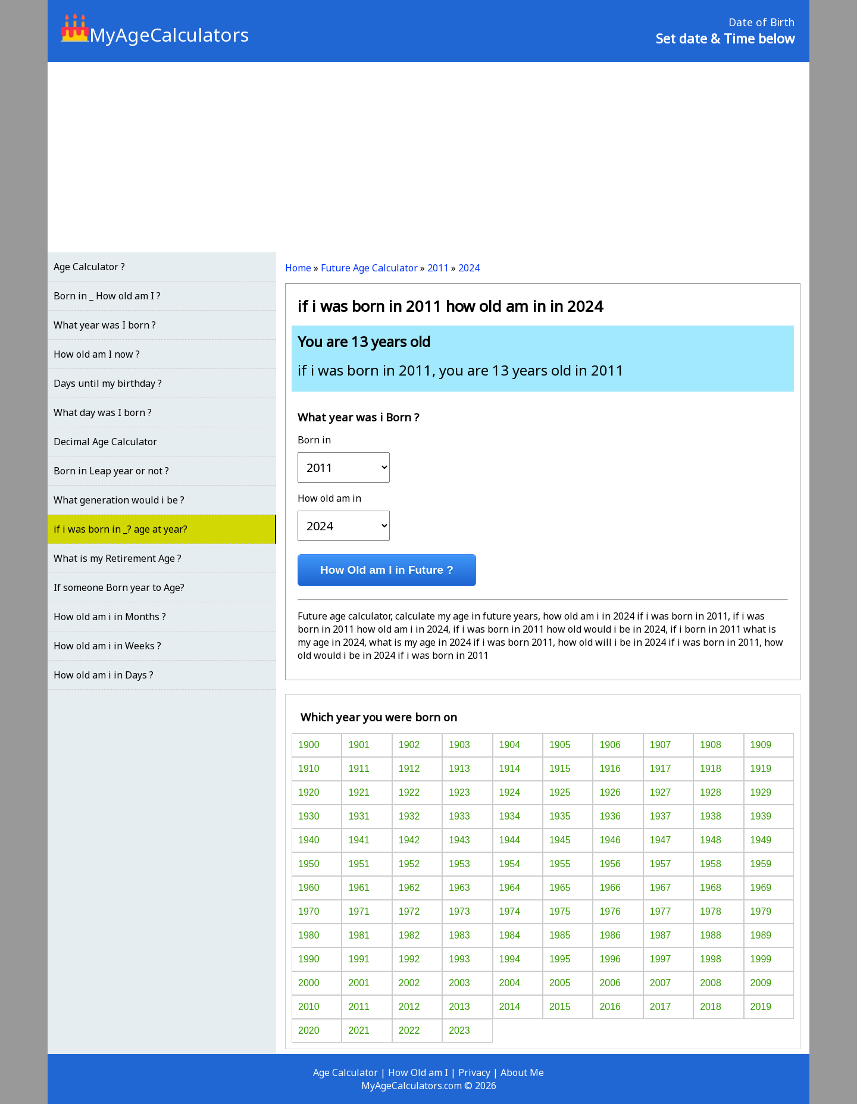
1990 (309, 959)
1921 (359, 792)
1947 (660, 840)
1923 (459, 792)
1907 (660, 745)
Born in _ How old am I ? (107, 295)
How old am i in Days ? (104, 674)
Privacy (474, 1072)
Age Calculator (345, 1072)
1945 (560, 840)
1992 (409, 959)
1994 (510, 959)
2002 (409, 983)
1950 (309, 864)
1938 (710, 816)
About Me (522, 1072)
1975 (560, 911)
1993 (459, 959)
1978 (710, 911)
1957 (660, 864)
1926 (610, 792)
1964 (510, 888)
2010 (309, 1007)
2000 (309, 983)
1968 (710, 888)
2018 (710, 1007)
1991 (359, 959)
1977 (660, 911)
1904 (510, 745)
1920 (309, 792)
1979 (761, 911)
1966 (610, 888)
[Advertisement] (428, 157)
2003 (459, 983)
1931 (359, 816)
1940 (309, 840)
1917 (660, 769)
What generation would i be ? (119, 499)
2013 (459, 1007)
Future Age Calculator (369, 267)
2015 (560, 1007)
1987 (660, 935)
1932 (409, 816)
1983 (459, 935)
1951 (359, 864)
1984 (510, 935)
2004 (510, 983)
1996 (610, 959)
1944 (510, 840)
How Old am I (418, 1072)
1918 (710, 769)
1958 (710, 864)
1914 (510, 769)
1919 (761, 769)
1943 (459, 840)
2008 (710, 983)
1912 (409, 769)
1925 (560, 792)
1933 (459, 816)
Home (298, 267)
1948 (710, 840)
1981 (359, 935)
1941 (359, 840)
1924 (510, 792)
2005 (560, 983)
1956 (610, 864)
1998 (710, 959)
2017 (660, 1007)
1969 (761, 888)
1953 (459, 864)
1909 (761, 745)
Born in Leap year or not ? (111, 470)
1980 (309, 935)
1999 (761, 959)
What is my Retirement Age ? (118, 558)
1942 (409, 840)
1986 (610, 935)
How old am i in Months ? (110, 616)
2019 (761, 1007)
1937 (660, 816)
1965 (560, 888)
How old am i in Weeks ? (107, 645)
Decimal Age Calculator (105, 441)
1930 (309, 816)
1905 (560, 745)
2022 (409, 1030)
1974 (510, 911)
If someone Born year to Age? (119, 587)
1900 (309, 745)
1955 (560, 864)
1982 (409, 935)
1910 (309, 769)
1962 (409, 888)
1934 (510, 816)
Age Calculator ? (89, 266)
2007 (660, 983)
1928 (710, 792)
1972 (409, 911)
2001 (359, 983)
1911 (359, 769)
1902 (409, 745)
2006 (610, 983)
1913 (459, 769)
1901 (359, 745)
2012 (409, 1007)
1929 (761, 792)
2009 (761, 983)
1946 (610, 840)
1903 (459, 745)
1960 (309, 888)
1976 (610, 911)
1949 (761, 840)
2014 (510, 1007)
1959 (761, 864)
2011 (438, 267)
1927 (660, 792)
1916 (610, 769)
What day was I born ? (103, 412)
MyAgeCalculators (155, 34)
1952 (409, 864)
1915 (560, 769)
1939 (761, 816)
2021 (359, 1030)
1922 (409, 792)
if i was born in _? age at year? (120, 529)
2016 (610, 1007)
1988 (710, 935)
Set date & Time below (725, 38)
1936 (610, 816)
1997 (660, 959)
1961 (359, 888)
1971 (359, 911)
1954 (510, 864)
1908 (710, 745)
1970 (309, 911)
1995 (560, 959)
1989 (761, 935)
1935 (560, 816)
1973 (459, 911)
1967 (660, 888)
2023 (459, 1030)
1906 (610, 745)
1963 (459, 888)
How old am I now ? (97, 354)
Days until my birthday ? (108, 383)
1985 (560, 935)
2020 (309, 1030)
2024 (469, 267)
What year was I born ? (105, 324)
